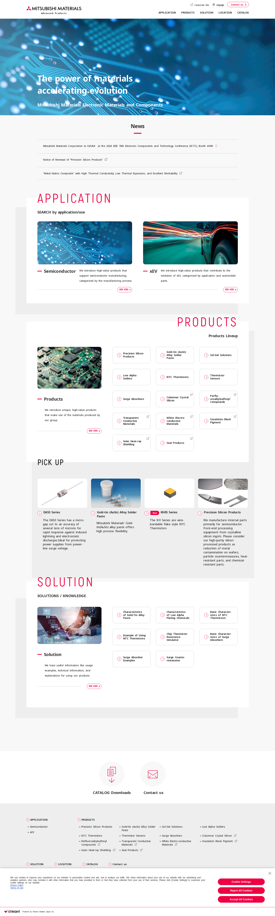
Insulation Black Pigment (217, 420)
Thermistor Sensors (214, 377)
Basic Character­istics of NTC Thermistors (217, 615)
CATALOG (243, 12)
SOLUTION (34, 864)
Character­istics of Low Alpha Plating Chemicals (174, 615)
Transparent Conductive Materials (128, 421)
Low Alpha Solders (126, 377)
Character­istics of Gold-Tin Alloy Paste (131, 615)
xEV (32, 832)
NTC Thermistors (174, 377)
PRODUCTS (86, 820)
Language (220, 5)
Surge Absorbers (130, 399)
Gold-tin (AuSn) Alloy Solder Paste (173, 355)
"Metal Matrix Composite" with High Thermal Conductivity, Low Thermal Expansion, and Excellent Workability (111, 173)
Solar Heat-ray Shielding (129, 442)
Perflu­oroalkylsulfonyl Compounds (217, 399)
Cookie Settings (241, 881)
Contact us (237, 4)
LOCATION (225, 12)
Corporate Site (201, 5)
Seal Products (172, 443)
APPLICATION (37, 820)
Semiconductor (39, 827)
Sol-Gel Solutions (217, 355)
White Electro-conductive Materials (172, 421)
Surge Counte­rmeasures (172, 659)
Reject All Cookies (241, 890)
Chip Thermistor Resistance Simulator (173, 637)
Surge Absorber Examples (130, 659)
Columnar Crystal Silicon (174, 399)
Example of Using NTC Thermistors (131, 637)
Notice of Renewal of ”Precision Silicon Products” (73, 159)
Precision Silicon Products (130, 355)
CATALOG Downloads (112, 793)
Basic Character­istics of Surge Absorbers (217, 637)
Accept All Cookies (241, 899)
